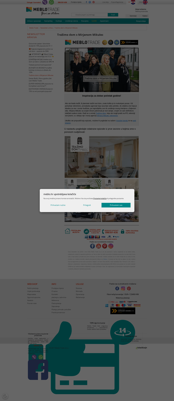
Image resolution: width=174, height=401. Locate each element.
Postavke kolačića (99, 198)
